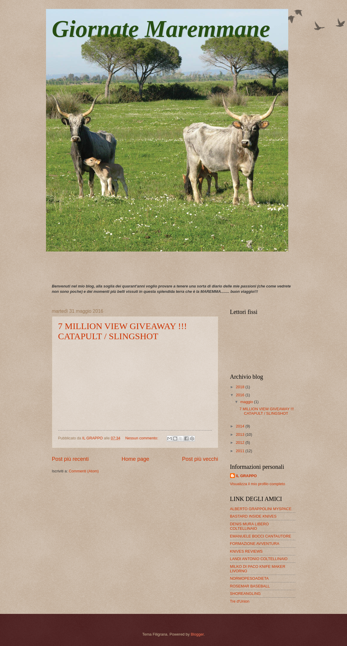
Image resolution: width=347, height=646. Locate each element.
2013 (240, 434)
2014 (240, 426)
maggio (247, 402)
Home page (135, 459)
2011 (240, 451)
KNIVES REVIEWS (246, 551)
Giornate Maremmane (161, 29)
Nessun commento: (142, 438)
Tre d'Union (240, 601)
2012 (240, 442)
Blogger (197, 634)
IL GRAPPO (246, 476)
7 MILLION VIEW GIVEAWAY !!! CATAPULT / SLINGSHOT (122, 331)
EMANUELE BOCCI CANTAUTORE (260, 536)
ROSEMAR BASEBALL (250, 586)
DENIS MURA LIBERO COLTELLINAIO (249, 526)
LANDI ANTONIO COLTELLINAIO (259, 559)
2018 (240, 387)
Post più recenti (70, 459)
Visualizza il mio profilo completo (257, 484)
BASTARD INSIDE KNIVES (253, 516)
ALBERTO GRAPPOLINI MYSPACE (261, 509)
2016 (240, 395)
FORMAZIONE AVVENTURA (254, 543)
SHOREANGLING (245, 593)
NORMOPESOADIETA (249, 578)
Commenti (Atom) (84, 471)
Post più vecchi (200, 459)
